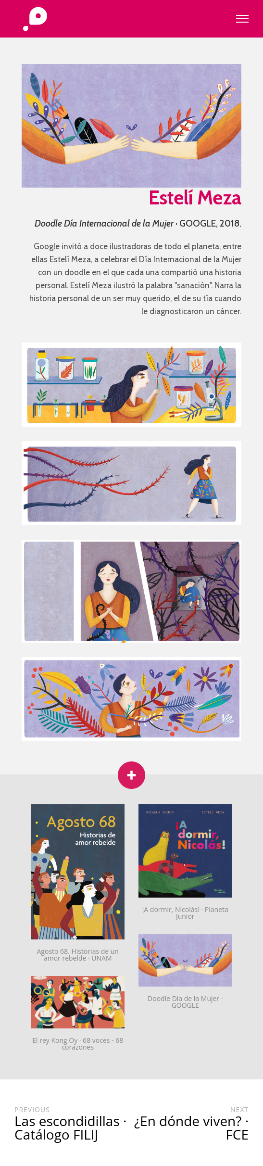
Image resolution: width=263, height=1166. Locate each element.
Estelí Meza (195, 197)
